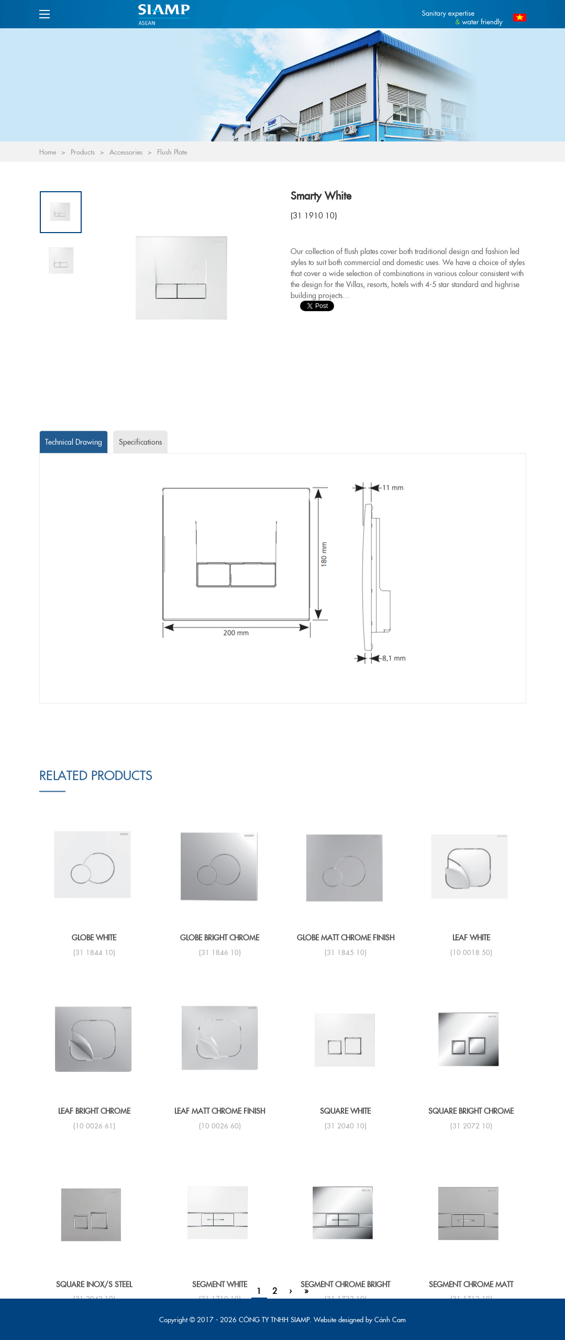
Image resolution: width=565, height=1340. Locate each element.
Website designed (338, 1319)
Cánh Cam (390, 1319)
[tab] (73, 572)
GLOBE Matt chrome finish (345, 1198)
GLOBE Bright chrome (219, 1198)
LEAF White (471, 1198)
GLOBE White (94, 1198)
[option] (183, 279)
